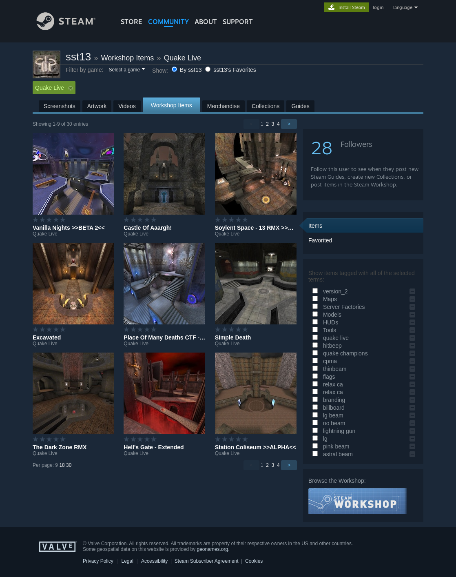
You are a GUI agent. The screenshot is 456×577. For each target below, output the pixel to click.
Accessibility (154, 561)
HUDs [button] (324, 322)
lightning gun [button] (332, 431)
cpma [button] (323, 361)
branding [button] (327, 400)
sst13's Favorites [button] (230, 70)
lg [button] (319, 438)
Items (315, 225)
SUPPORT (238, 22)
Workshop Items (127, 58)
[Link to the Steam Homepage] (72, 27)
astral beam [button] (331, 454)
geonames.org (212, 549)
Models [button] (325, 314)
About (206, 22)
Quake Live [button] (54, 87)
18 (61, 465)
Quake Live (182, 58)
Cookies (254, 561)
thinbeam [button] (328, 369)
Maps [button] (323, 299)
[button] (126, 70)
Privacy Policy (98, 561)
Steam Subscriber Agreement (207, 561)
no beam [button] (327, 423)
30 (68, 465)
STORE (131, 22)
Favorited (320, 240)
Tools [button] (323, 330)
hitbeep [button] (326, 345)
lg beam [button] (326, 415)
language (402, 7)
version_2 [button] (329, 291)
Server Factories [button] (337, 307)
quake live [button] (329, 338)
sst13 (78, 57)
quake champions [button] (339, 353)
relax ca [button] (326, 384)
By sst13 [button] (187, 70)
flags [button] (322, 376)
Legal (127, 561)
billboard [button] (327, 407)
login (378, 7)
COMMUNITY (168, 22)
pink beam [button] (329, 446)
